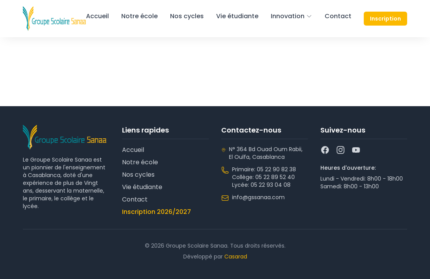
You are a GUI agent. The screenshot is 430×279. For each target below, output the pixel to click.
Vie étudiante (237, 16)
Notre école (139, 16)
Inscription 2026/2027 (156, 211)
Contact (338, 16)
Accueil (97, 16)
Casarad (235, 256)
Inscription (385, 18)
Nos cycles (187, 16)
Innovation (291, 16)
